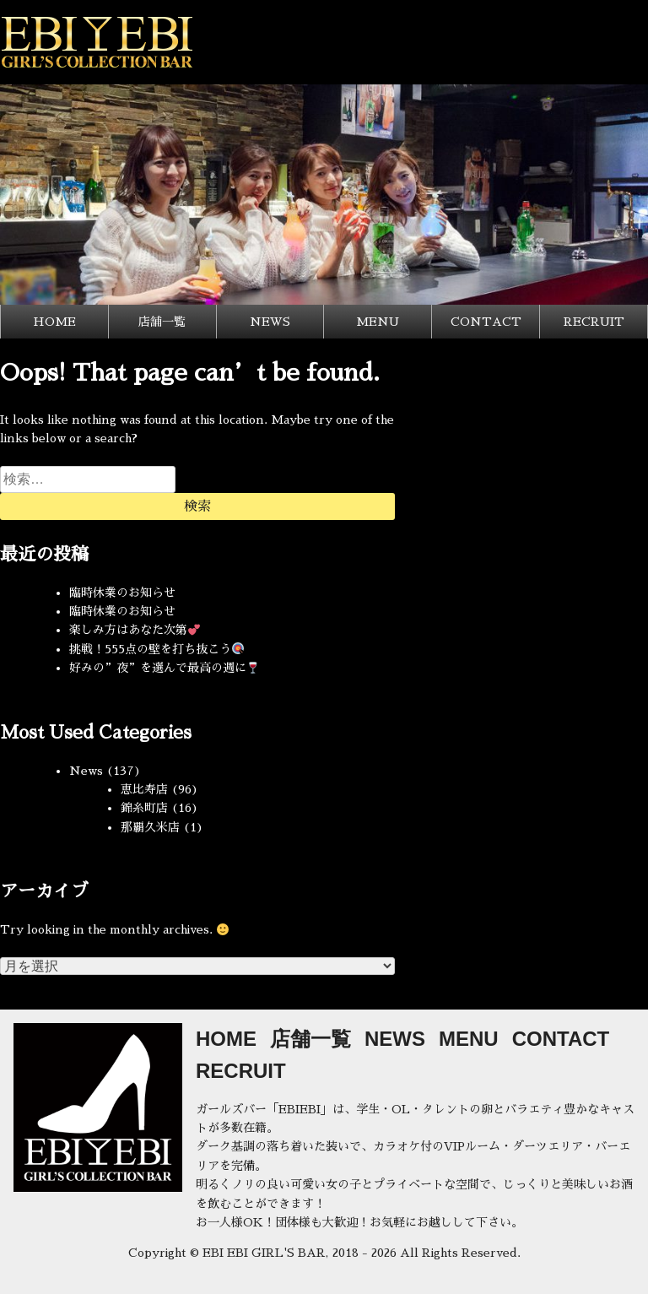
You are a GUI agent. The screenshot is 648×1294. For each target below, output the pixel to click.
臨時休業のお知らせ (122, 592)
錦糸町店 (144, 808)
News (86, 771)
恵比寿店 (144, 789)
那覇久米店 (150, 827)
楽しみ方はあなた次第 (134, 630)
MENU (377, 322)
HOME (54, 322)
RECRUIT (594, 322)
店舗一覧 (162, 322)
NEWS (270, 322)
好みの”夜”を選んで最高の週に (164, 668)
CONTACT (486, 322)
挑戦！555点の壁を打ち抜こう (156, 649)
